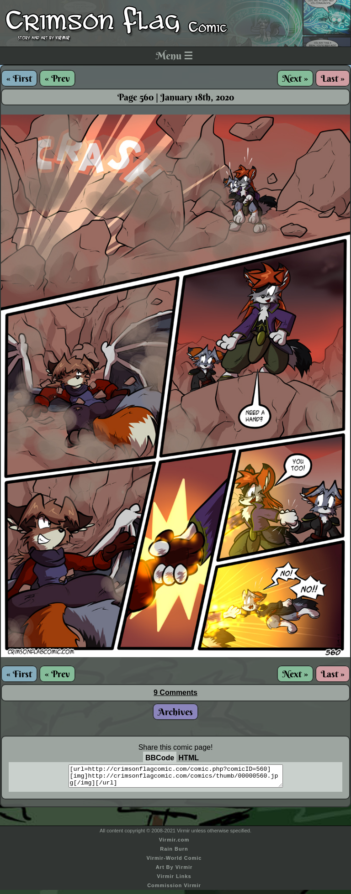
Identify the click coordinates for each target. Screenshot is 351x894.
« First (19, 78)
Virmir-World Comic (174, 862)
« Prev (57, 78)
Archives (175, 711)
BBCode (159, 758)
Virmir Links (174, 880)
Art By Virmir (174, 871)
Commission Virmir (174, 889)
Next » (295, 78)
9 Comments (175, 692)
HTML (189, 758)
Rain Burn (174, 853)
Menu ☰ (174, 55)
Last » (333, 78)
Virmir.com (174, 844)
